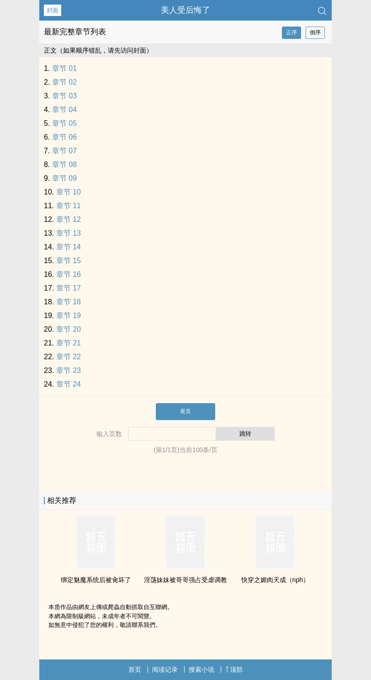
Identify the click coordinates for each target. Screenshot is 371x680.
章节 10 (68, 192)
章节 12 (68, 219)
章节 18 (68, 302)
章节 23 (68, 370)
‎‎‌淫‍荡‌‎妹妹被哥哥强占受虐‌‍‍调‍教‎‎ (185, 579)
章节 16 (68, 274)
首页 (134, 669)
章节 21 (68, 343)
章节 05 (64, 123)
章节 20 (68, 329)
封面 (52, 10)
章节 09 (64, 178)
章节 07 (64, 151)
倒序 (315, 32)
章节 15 (68, 260)
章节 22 (68, 357)
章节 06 (64, 137)
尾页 (185, 411)
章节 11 (68, 206)
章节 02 (64, 82)
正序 (291, 32)
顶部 (234, 669)
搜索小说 (201, 669)
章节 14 (68, 247)
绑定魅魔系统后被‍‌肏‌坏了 (96, 579)
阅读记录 (165, 669)
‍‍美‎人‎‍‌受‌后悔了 (185, 10)
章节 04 (64, 109)
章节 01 (64, 68)
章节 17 (68, 288)
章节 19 (68, 315)
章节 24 (68, 384)
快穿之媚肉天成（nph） (275, 579)
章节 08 (64, 164)
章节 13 (68, 233)
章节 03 (64, 96)
